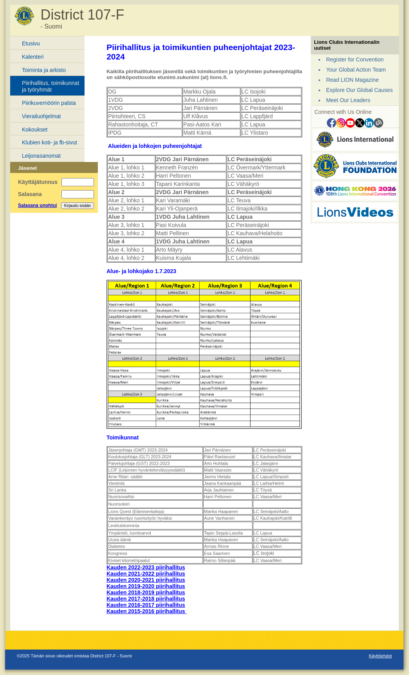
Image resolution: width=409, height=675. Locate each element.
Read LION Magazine (352, 80)
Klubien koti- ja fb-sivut (49, 142)
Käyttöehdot (380, 655)
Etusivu (31, 43)
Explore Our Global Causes (359, 90)
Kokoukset (34, 129)
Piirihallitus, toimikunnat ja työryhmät (50, 86)
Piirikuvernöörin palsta (49, 103)
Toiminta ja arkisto (44, 70)
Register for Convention (355, 59)
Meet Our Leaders (348, 100)
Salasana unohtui (37, 205)
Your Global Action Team (356, 70)
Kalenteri (32, 57)
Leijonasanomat (41, 156)
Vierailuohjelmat (41, 116)
